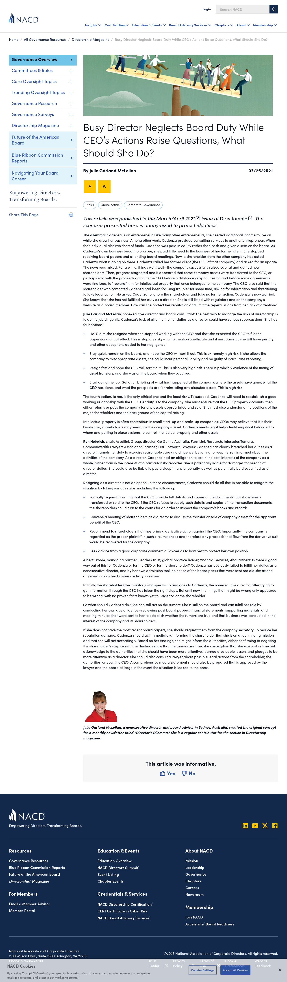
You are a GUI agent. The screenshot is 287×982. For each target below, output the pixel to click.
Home (14, 39)
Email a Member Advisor (29, 903)
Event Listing (108, 874)
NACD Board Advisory (124, 917)
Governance (195, 874)
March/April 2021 (175, 218)
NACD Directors (118, 867)
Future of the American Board (35, 140)
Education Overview (115, 860)
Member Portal (22, 910)
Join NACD (194, 916)
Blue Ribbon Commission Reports (37, 157)
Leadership (194, 867)
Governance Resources (28, 860)
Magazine (29, 880)
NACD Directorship (125, 904)
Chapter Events (111, 880)
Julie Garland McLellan (112, 170)
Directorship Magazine (90, 39)
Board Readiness (209, 923)
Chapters (193, 880)
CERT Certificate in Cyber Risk (122, 910)
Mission (191, 860)
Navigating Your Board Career (35, 175)
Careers (192, 887)
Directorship (233, 218)
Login (207, 9)
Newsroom (194, 894)
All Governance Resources (45, 39)
